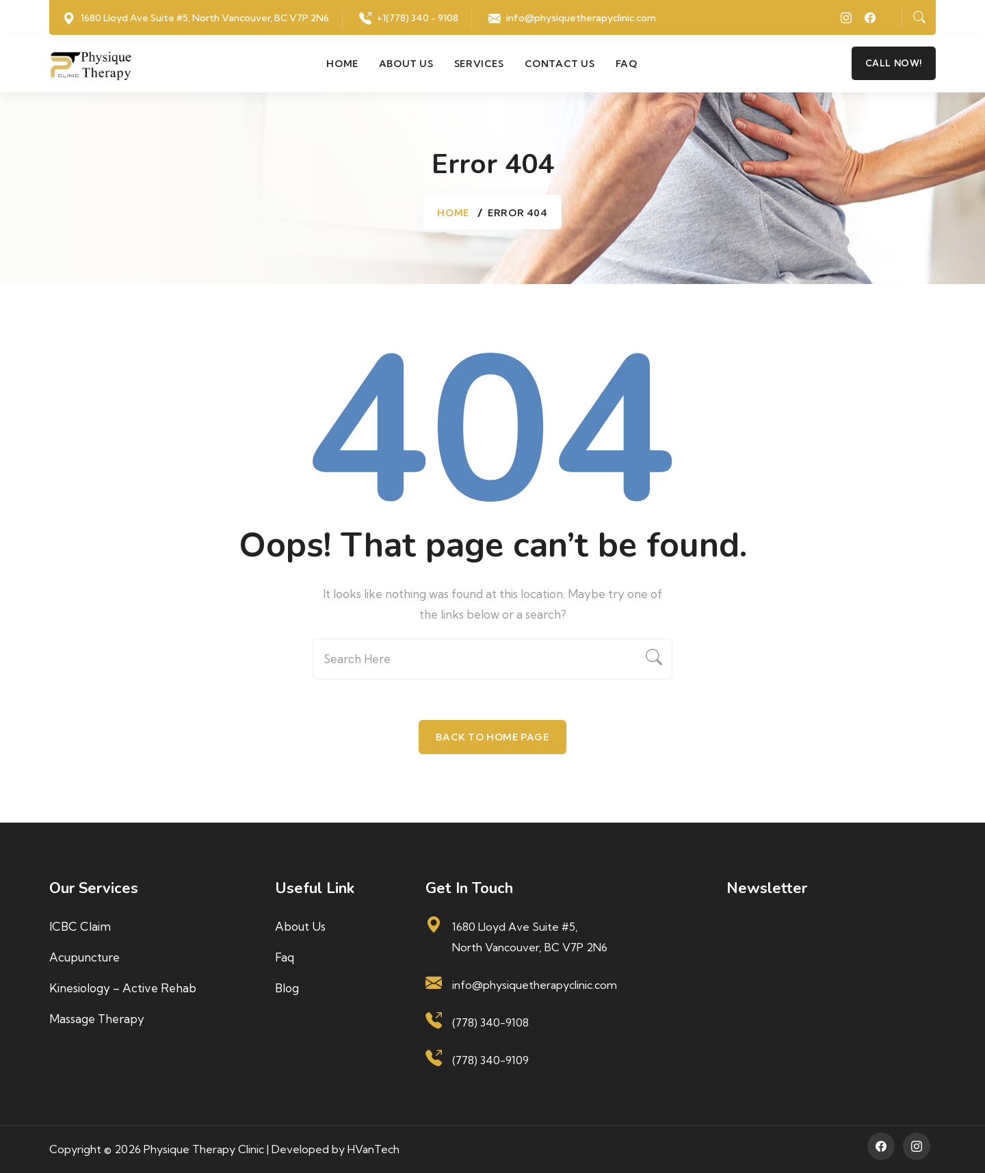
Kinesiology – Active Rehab (122, 988)
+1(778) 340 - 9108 (417, 18)
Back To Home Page (492, 737)
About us (406, 63)
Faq (627, 63)
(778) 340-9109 (490, 1060)
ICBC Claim (80, 926)
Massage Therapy (96, 1018)
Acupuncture (84, 957)
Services (479, 63)
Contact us (560, 63)
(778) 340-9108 (490, 1022)
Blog (287, 988)
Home (342, 63)
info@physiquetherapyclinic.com (581, 18)
